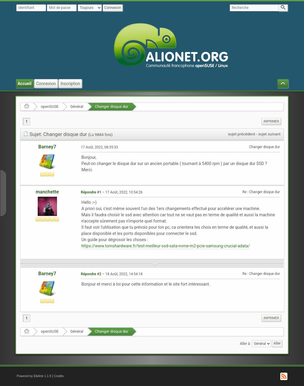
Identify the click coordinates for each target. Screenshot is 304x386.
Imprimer (271, 121)
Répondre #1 (91, 192)
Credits (59, 376)
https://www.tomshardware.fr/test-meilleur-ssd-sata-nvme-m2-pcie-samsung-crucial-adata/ (165, 246)
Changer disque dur (111, 106)
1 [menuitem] (27, 121)
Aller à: (245, 343)
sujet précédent (241, 134)
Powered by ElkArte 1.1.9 (34, 376)
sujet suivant (269, 134)
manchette (47, 192)
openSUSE (49, 106)
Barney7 (47, 147)
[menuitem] (271, 121)
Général (76, 106)
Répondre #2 (91, 274)
